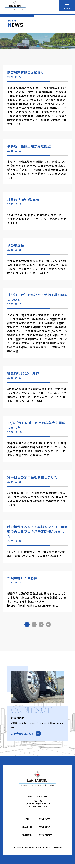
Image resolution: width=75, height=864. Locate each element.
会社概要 (44, 827)
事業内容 (26, 827)
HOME (25, 819)
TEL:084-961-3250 (37, 806)
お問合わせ (46, 835)
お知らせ (44, 819)
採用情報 (26, 835)
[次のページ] (48, 624)
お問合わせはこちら (22, 734)
